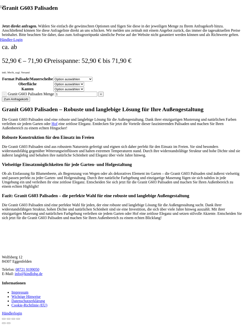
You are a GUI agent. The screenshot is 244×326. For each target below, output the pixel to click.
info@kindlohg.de (29, 274)
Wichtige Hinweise (26, 297)
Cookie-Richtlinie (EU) (29, 305)
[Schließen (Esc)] (18, 319)
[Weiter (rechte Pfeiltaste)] (8, 323)
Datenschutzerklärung (28, 301)
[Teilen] (13, 319)
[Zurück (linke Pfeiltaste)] (4, 323)
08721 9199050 (27, 269)
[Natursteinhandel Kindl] (122, 261)
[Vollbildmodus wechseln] (8, 319)
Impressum (19, 292)
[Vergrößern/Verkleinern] (4, 319)
